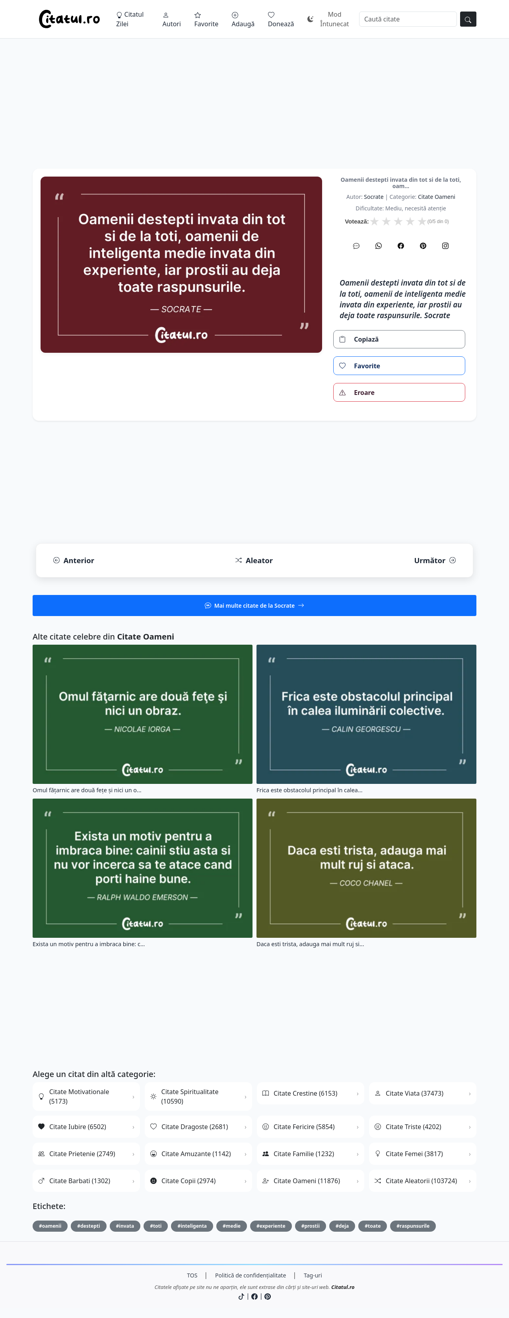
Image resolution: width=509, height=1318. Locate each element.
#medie (232, 1226)
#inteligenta (192, 1226)
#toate (373, 1226)
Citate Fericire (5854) (298, 1126)
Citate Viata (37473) (409, 1093)
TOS (192, 1275)
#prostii (310, 1226)
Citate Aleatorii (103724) (416, 1180)
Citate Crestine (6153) (299, 1093)
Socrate (373, 196)
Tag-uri (313, 1275)
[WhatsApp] (378, 246)
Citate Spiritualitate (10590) (184, 1096)
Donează (281, 20)
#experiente (271, 1226)
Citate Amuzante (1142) (190, 1153)
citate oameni (436, 196)
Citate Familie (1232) (298, 1153)
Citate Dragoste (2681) (189, 1126)
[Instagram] (445, 246)
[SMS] (356, 246)
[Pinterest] (423, 246)
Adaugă (243, 20)
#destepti (88, 1226)
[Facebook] (401, 246)
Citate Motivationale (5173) (73, 1096)
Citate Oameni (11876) (301, 1180)
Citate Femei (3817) (409, 1153)
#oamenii (50, 1226)
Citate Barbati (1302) (74, 1180)
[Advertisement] (254, 113)
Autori (172, 20)
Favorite (206, 20)
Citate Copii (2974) (183, 1180)
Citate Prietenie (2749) (76, 1153)
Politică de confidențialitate (250, 1275)
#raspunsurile (412, 1226)
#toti (155, 1226)
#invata (125, 1226)
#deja (342, 1226)
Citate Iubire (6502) (72, 1126)
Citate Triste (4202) (408, 1126)
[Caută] (408, 19)
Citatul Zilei (130, 19)
